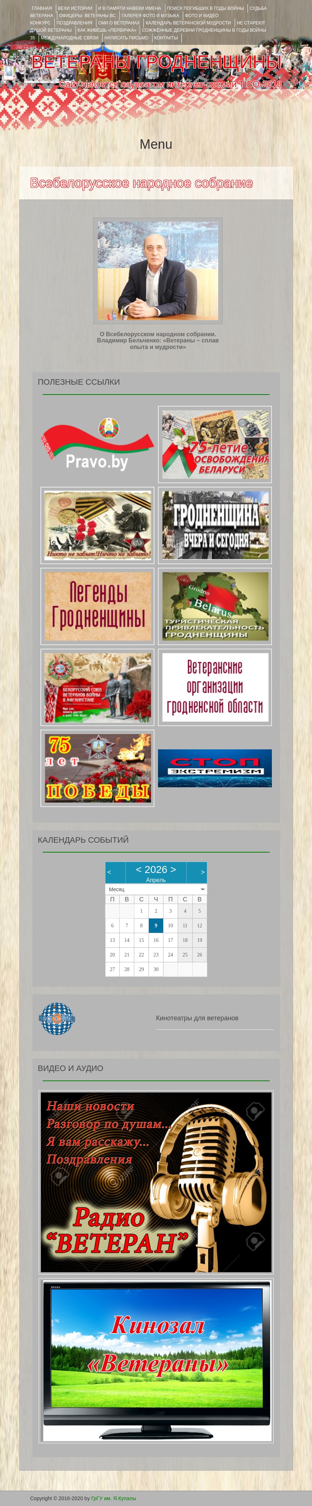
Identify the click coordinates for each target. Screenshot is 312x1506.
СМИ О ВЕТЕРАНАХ (119, 23)
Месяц (116, 889)
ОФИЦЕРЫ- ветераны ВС (87, 15)
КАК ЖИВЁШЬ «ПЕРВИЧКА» (107, 30)
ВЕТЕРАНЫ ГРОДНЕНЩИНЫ (156, 62)
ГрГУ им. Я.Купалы (113, 1498)
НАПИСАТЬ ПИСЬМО (126, 37)
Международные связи (70, 37)
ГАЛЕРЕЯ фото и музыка (150, 15)
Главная (42, 8)
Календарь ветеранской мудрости (188, 23)
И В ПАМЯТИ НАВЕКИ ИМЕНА (129, 8)
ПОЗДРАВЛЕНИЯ (74, 23)
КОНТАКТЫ (166, 37)
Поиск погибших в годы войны (205, 8)
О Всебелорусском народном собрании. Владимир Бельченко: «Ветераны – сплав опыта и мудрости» (158, 340)
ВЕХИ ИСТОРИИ (75, 8)
